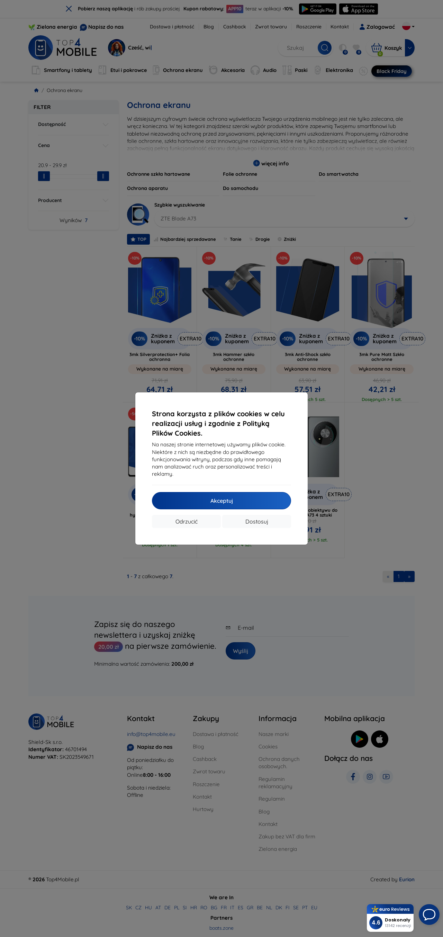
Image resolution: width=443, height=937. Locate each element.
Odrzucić (186, 521)
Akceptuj (221, 500)
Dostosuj (256, 521)
